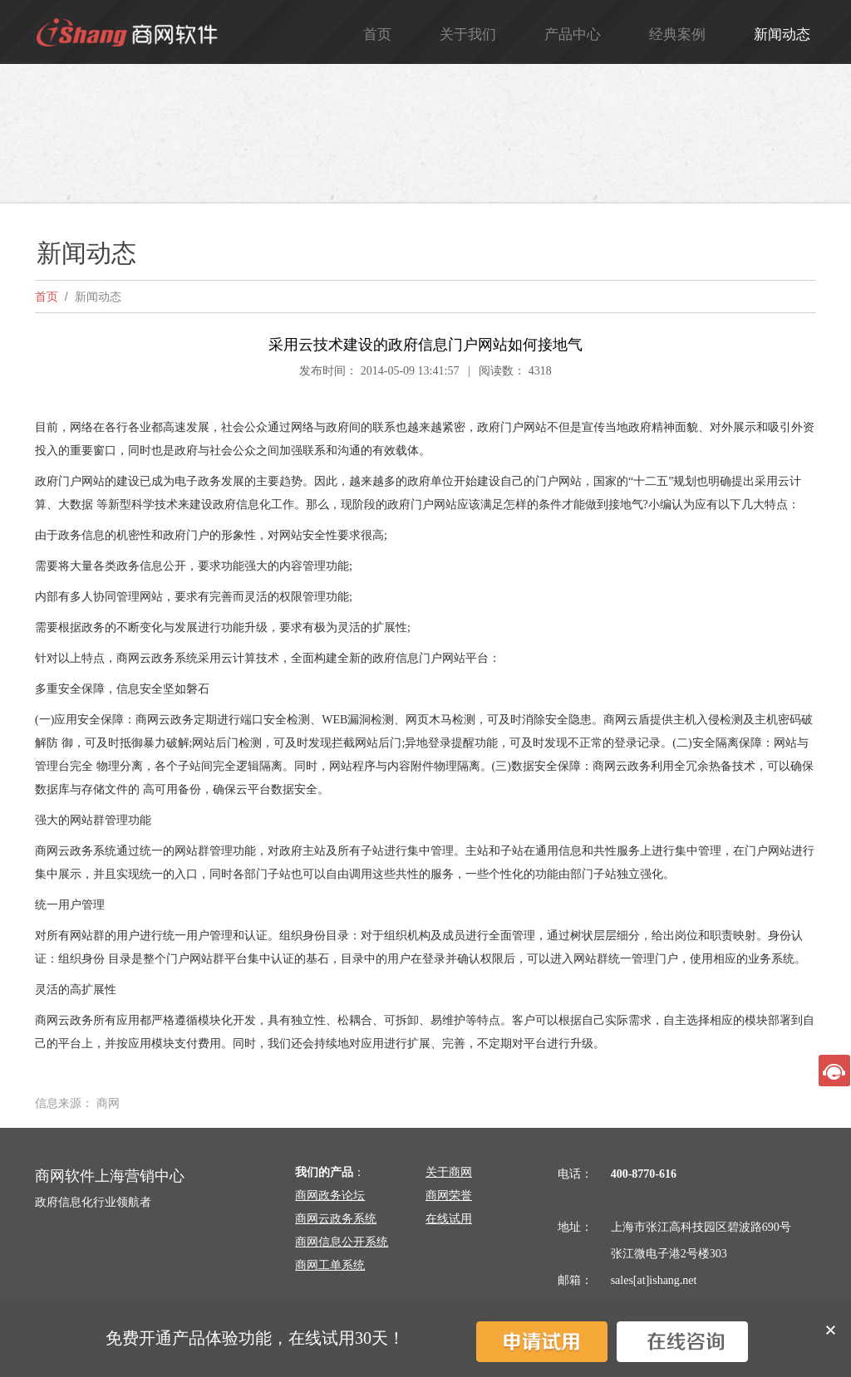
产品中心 (572, 34)
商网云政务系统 (335, 1219)
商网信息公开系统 (341, 1242)
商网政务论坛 (330, 1195)
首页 (377, 34)
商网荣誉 (449, 1195)
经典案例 (677, 34)
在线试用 (449, 1219)
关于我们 (468, 34)
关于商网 (449, 1172)
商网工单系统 (330, 1265)
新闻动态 (782, 34)
